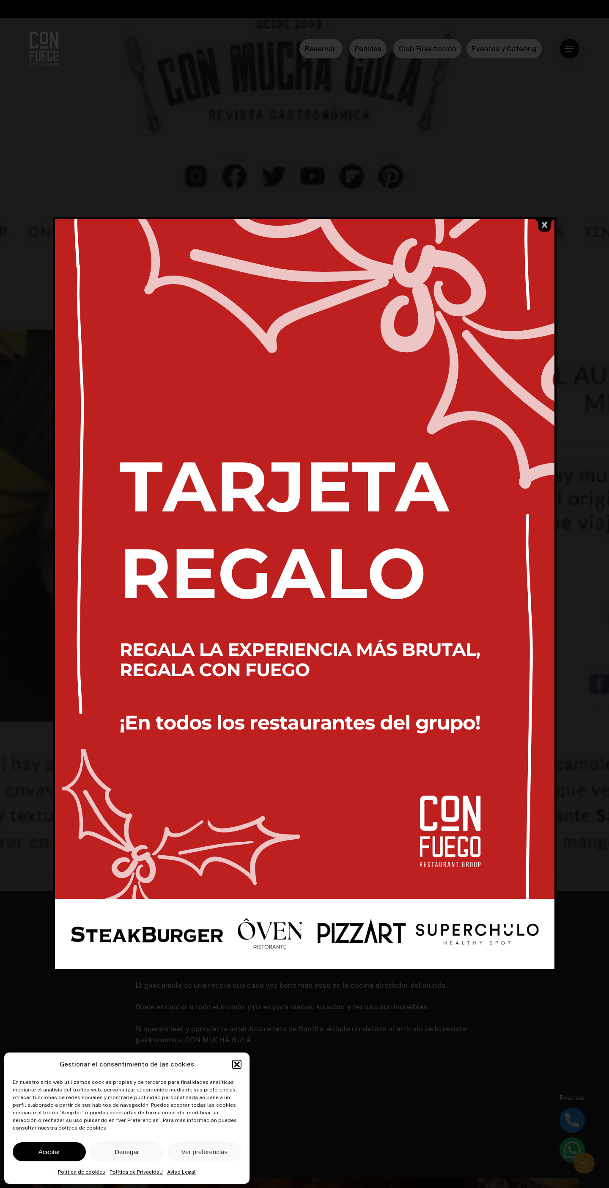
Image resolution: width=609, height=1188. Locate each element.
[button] (237, 1064)
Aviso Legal (181, 1172)
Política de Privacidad (136, 1172)
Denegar (127, 1151)
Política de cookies (81, 1172)
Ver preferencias (204, 1151)
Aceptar (49, 1151)
